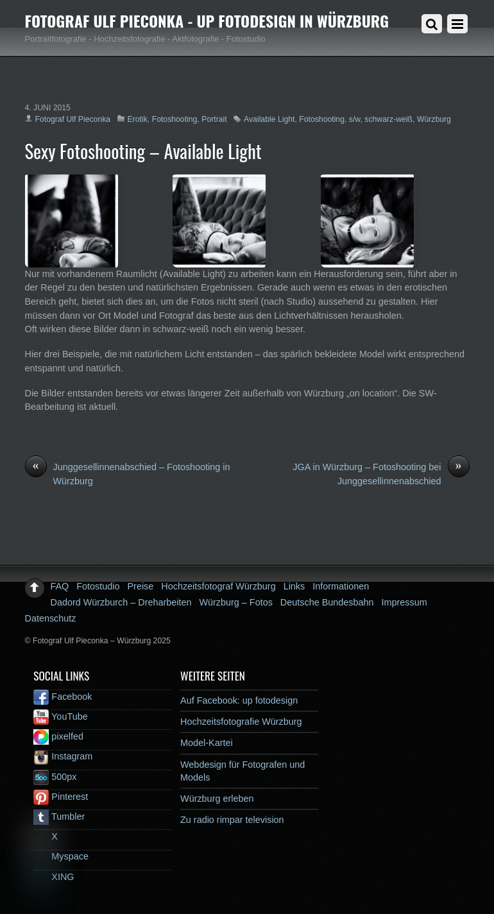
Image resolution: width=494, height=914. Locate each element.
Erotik (138, 119)
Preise (141, 586)
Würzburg (434, 119)
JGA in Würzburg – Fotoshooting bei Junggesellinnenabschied (381, 473)
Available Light (269, 119)
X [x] (45, 836)
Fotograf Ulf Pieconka (73, 119)
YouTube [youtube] (60, 716)
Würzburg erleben (216, 798)
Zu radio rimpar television (232, 820)
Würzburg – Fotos (235, 602)
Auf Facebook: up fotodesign (239, 700)
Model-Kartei (206, 743)
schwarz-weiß (388, 119)
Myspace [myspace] (61, 856)
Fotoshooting (175, 119)
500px (54, 777)
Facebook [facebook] (62, 696)
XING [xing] (53, 877)
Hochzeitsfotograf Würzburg (218, 586)
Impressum (404, 602)
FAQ (60, 586)
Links (294, 586)
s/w (355, 119)
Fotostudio (97, 586)
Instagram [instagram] (62, 756)
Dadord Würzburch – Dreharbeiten (121, 602)
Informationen (340, 586)
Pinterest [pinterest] (60, 796)
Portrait (213, 119)
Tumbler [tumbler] (59, 816)
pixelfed (58, 736)
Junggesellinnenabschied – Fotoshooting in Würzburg (127, 473)
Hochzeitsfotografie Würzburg (241, 721)
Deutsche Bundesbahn (327, 602)
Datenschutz (50, 618)
